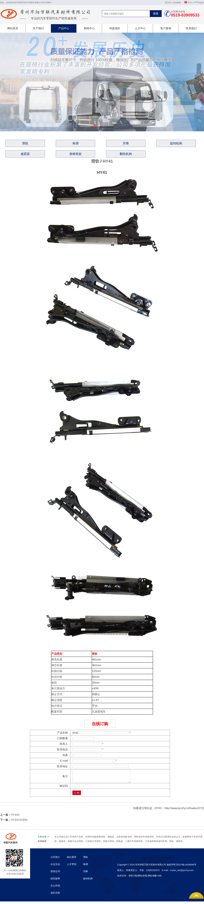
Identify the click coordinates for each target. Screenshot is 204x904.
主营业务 (44, 839)
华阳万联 (132, 878)
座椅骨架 (75, 154)
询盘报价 (114, 28)
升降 (126, 143)
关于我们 (38, 28)
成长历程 (55, 895)
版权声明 (171, 867)
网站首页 (12, 28)
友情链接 (42, 843)
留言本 (168, 2)
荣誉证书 (55, 874)
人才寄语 (71, 866)
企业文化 (55, 866)
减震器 (25, 154)
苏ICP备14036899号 (186, 867)
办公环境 (55, 888)
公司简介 (55, 859)
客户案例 (165, 28)
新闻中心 (89, 28)
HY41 (108, 161)
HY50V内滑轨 (19, 822)
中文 (190, 2)
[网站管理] (142, 878)
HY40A (15, 817)
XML (159, 878)
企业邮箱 (177, 2)
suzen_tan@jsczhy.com (181, 873)
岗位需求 (71, 859)
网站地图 (152, 878)
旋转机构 (176, 143)
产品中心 (63, 28)
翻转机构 (126, 154)
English (200, 2)
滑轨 (25, 143)
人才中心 (140, 28)
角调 (75, 143)
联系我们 (191, 28)
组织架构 (55, 881)
